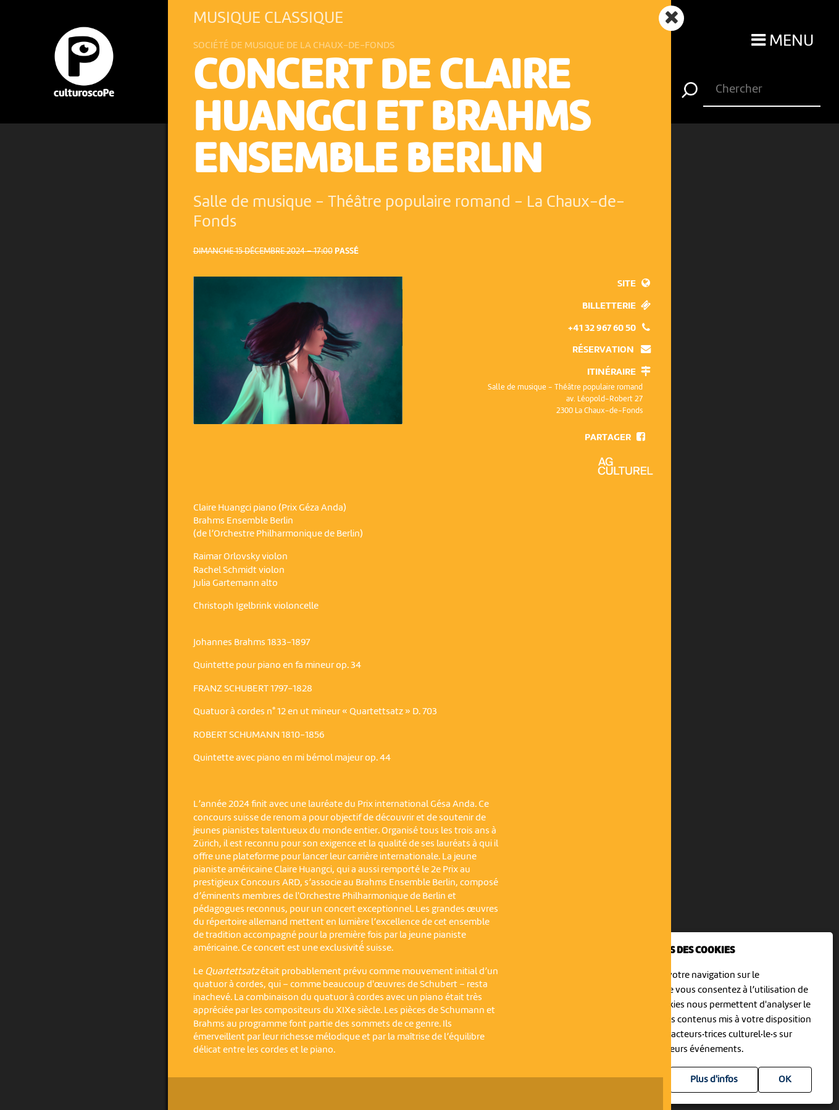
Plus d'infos (714, 1080)
